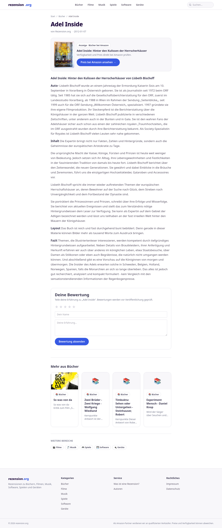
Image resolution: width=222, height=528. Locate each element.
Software (126, 4)
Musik (101, 4)
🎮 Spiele (86, 447)
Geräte (140, 4)
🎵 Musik (71, 447)
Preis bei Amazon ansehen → (98, 62)
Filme (91, 4)
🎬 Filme (57, 447)
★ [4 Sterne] (69, 306)
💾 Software (102, 447)
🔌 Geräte (119, 447)
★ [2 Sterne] (61, 306)
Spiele (113, 4)
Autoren (118, 488)
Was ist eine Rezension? (126, 483)
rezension (19, 4)
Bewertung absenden (72, 341)
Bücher (79, 4)
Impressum (172, 483)
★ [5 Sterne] (74, 306)
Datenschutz (173, 488)
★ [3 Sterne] (65, 306)
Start (53, 16)
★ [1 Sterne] (56, 306)
